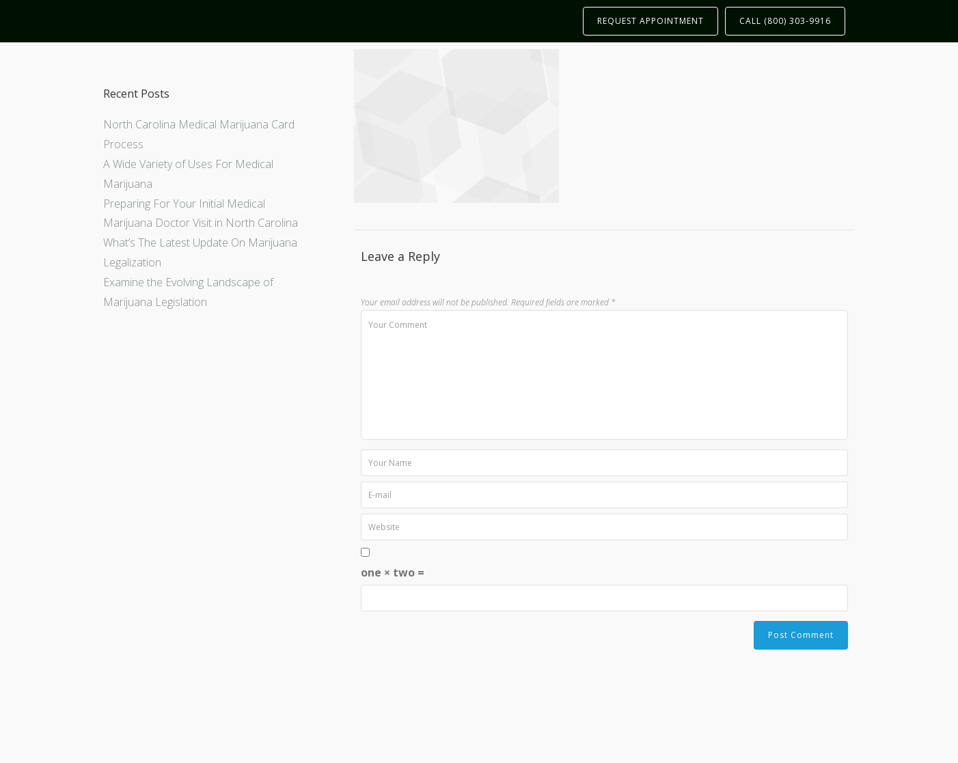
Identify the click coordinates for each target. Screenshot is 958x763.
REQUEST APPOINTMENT (650, 21)
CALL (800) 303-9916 (785, 21)
